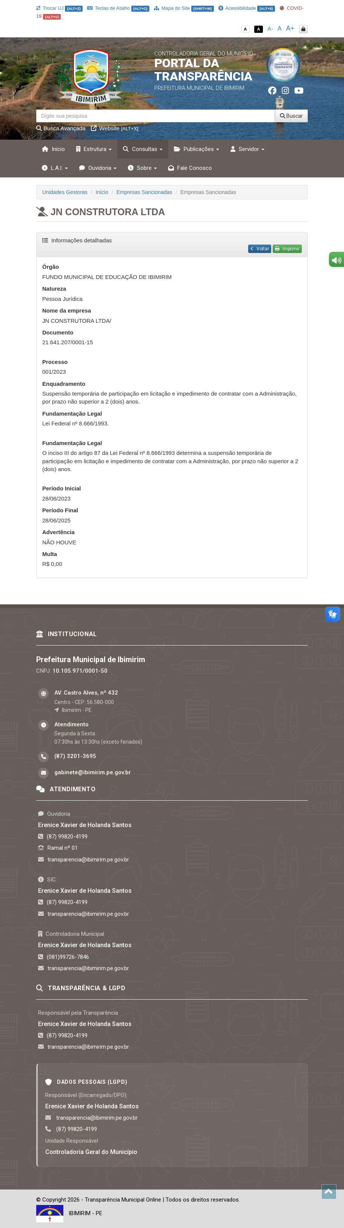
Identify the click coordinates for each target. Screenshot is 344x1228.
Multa (49, 554)
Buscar (291, 116)
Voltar (259, 248)
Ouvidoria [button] (98, 168)
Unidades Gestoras (65, 192)
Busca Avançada (61, 128)
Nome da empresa (66, 310)
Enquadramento (63, 384)
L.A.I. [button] (55, 168)
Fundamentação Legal (72, 413)
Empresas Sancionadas (144, 192)
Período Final (60, 510)
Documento (58, 332)
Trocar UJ (59, 8)
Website (114, 128)
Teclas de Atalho (118, 8)
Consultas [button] (143, 149)
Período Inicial (61, 488)
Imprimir (287, 248)
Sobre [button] (142, 168)
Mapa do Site (184, 8)
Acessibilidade (246, 8)
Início (53, 149)
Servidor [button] (247, 149)
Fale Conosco (190, 168)
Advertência (58, 532)
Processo (55, 362)
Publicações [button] (196, 149)
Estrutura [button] (94, 149)
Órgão (50, 266)
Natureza (54, 288)
